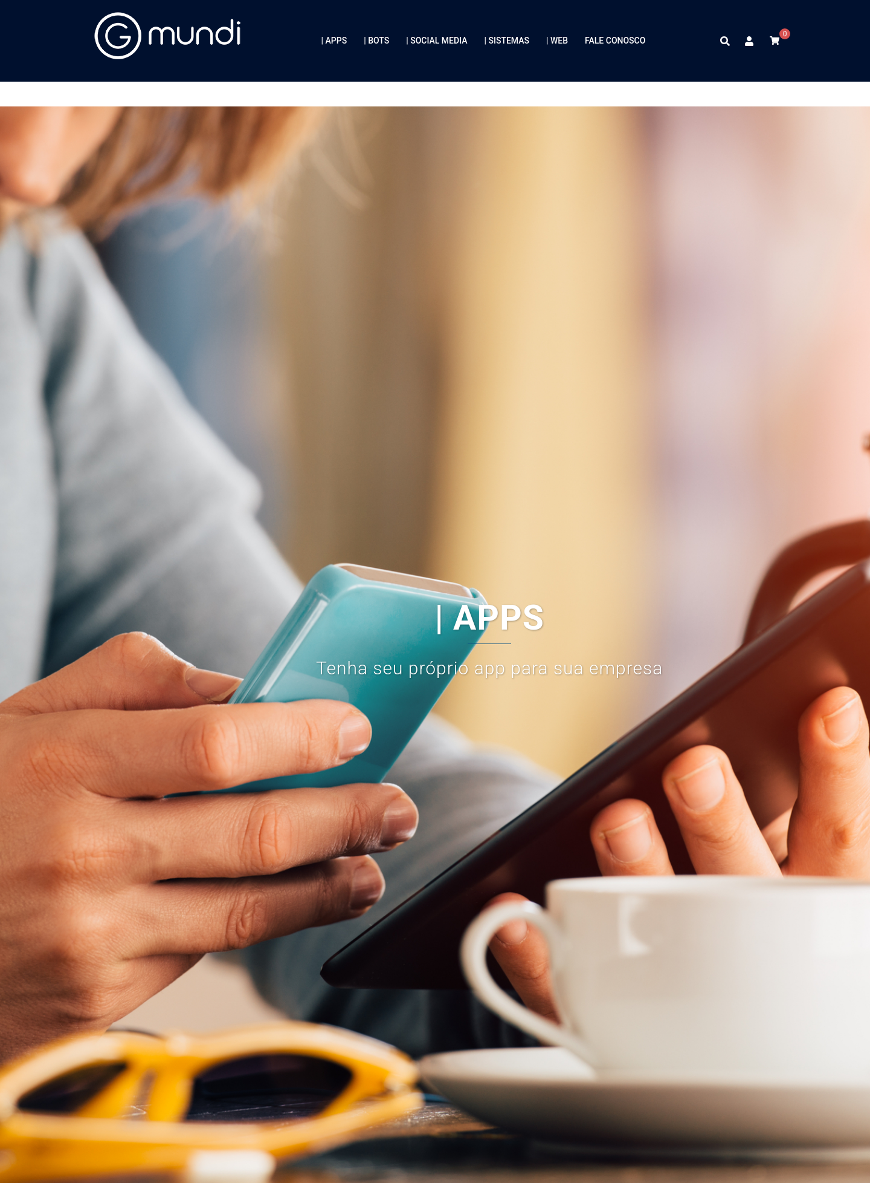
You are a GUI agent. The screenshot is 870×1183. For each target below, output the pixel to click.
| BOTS (376, 40)
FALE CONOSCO (615, 40)
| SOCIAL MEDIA (436, 40)
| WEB (557, 40)
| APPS (334, 40)
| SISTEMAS (507, 40)
